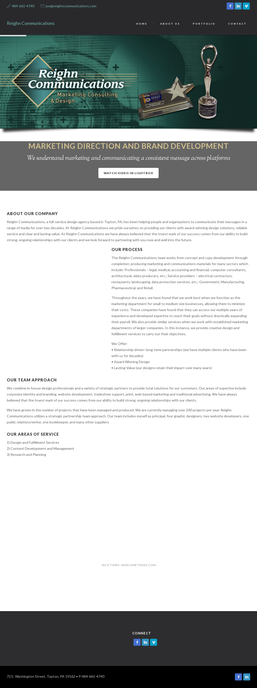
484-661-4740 (23, 6)
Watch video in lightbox (128, 173)
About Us (170, 23)
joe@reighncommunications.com (71, 6)
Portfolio (204, 23)
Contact (237, 23)
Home (141, 23)
